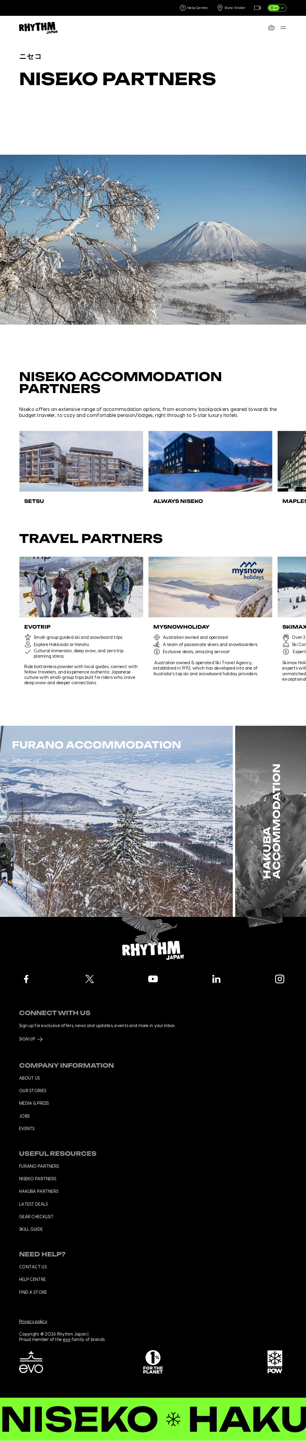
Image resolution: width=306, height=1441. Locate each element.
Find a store (33, 1292)
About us (29, 1078)
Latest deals (33, 1204)
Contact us (33, 1267)
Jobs (24, 1116)
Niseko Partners (37, 1179)
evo (67, 1340)
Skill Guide (31, 1229)
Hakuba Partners (38, 1192)
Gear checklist (36, 1217)
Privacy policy (33, 1322)
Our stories (32, 1091)
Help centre (32, 1280)
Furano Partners (39, 1166)
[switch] (277, 8)
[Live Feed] (257, 8)
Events (27, 1129)
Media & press (34, 1103)
